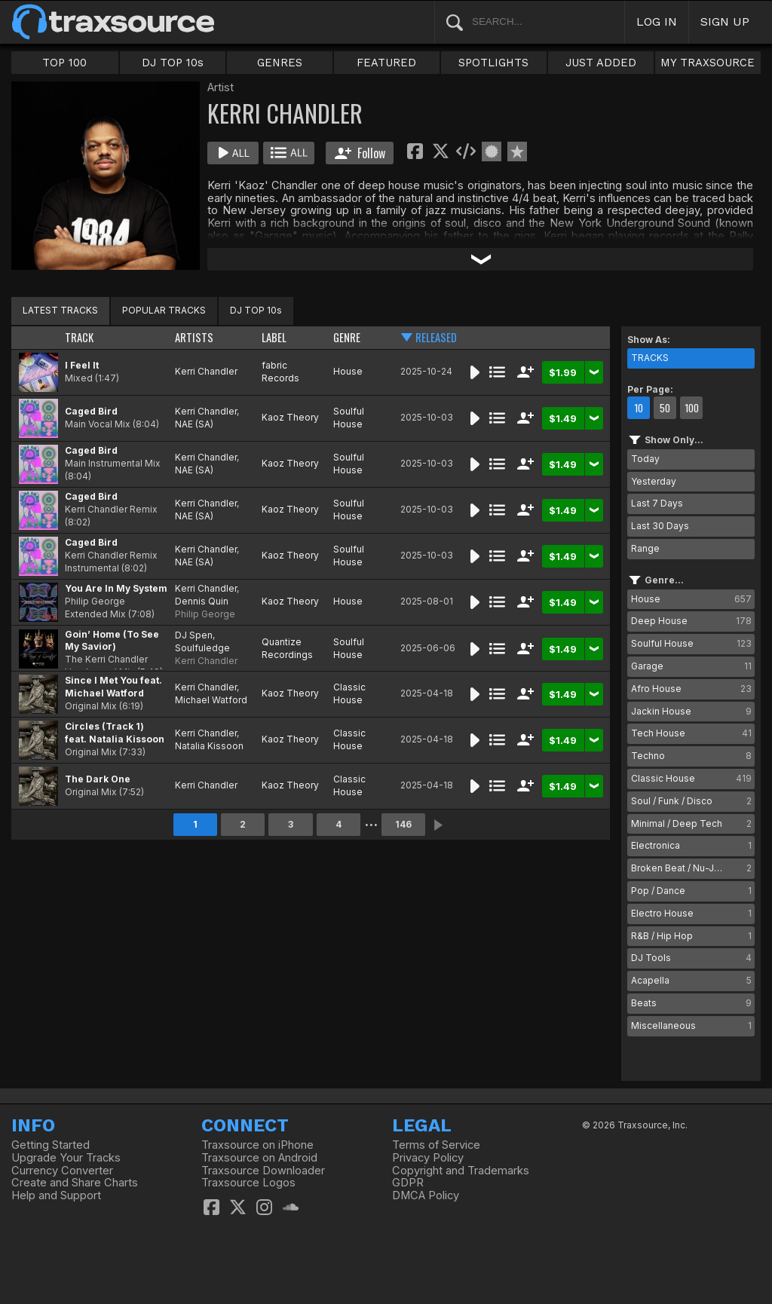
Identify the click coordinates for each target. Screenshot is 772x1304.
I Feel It (82, 365)
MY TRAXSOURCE (707, 62)
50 (665, 407)
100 (692, 407)
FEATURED (386, 62)
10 (638, 407)
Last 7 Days (657, 503)
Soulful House (348, 418)
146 (403, 824)
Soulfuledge (202, 648)
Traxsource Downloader (263, 1170)
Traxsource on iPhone (257, 1145)
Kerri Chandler (206, 371)
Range (645, 548)
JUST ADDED (600, 62)
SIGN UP (724, 21)
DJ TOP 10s (173, 62)
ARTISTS (194, 337)
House (348, 371)
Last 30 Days (660, 525)
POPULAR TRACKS (164, 310)
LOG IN (656, 21)
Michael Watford (211, 700)
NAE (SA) (194, 424)
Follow (360, 153)
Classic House (349, 693)
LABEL (274, 337)
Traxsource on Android (259, 1158)
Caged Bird (91, 411)
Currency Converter (62, 1170)
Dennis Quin (201, 601)
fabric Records (280, 372)
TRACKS (650, 357)
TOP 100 (64, 62)
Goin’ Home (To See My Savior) (112, 641)
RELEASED (436, 337)
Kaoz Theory (290, 417)
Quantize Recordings (287, 648)
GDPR (408, 1182)
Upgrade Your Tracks (66, 1158)
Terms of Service (436, 1145)
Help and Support (56, 1195)
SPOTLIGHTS (493, 62)
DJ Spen (194, 635)
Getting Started (50, 1145)
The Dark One (97, 779)
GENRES (279, 62)
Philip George (205, 614)
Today (645, 458)
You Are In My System (116, 588)
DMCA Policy (425, 1195)
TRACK (79, 337)
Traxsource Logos (248, 1182)
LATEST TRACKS (60, 310)
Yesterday (653, 481)
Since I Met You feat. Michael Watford (113, 687)
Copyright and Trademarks (460, 1170)
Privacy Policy (428, 1158)
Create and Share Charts (74, 1182)
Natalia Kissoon (209, 745)
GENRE (346, 337)
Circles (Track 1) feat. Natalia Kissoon (114, 733)
